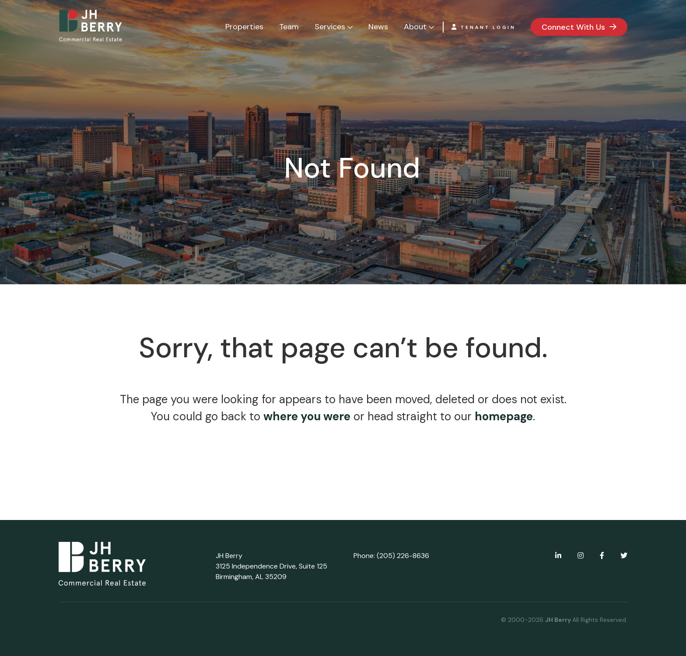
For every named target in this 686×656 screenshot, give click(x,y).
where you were (306, 416)
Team (289, 26)
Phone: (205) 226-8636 (391, 555)
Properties (244, 26)
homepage (504, 416)
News (378, 26)
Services (330, 26)
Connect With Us (573, 27)
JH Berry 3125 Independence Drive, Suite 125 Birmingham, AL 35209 (271, 566)
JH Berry (558, 620)
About (415, 26)
